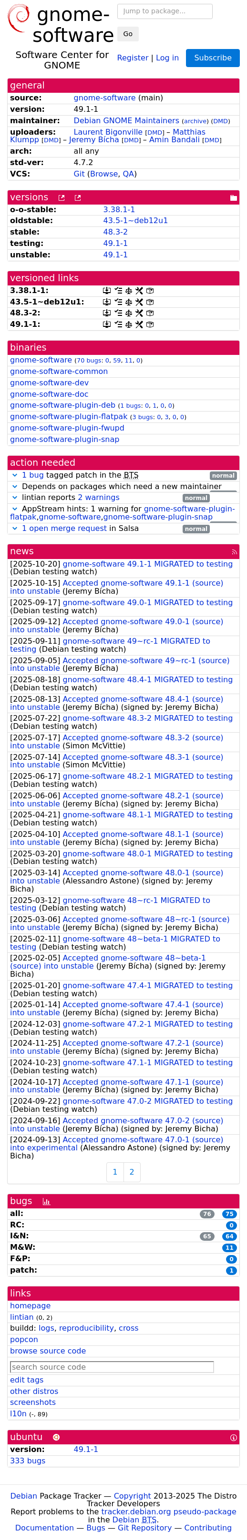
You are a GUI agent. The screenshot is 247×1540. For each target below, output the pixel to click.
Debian (24, 1496)
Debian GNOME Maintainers (126, 120)
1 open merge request (64, 528)
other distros (34, 1391)
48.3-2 (115, 231)
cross (128, 1328)
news (22, 551)
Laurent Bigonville (108, 132)
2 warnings (99, 497)
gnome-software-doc (49, 394)
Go (128, 34)
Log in (167, 57)
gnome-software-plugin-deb (62, 405)
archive (195, 121)
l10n (18, 1413)
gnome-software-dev (49, 382)
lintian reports (110, 498)
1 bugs (130, 405)
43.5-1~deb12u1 (135, 220)
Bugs (95, 1527)
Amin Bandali (174, 139)
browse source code (48, 1350)
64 (230, 1236)
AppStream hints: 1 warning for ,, (123, 513)
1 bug (33, 475)
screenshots (33, 1402)
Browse (104, 173)
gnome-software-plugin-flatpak (68, 416)
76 (207, 1214)
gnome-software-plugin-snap (64, 439)
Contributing (208, 1527)
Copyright (132, 1496)
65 (207, 1236)
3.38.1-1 (119, 209)
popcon (24, 1339)
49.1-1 (115, 243)
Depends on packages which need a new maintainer (123, 487)
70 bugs (89, 360)
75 (230, 1214)
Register (133, 57)
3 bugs (143, 417)
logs (46, 1328)
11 (129, 360)
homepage (30, 1305)
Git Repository (145, 1527)
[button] (14, 475)
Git (79, 173)
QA (128, 173)
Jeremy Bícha (94, 139)
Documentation (44, 1527)
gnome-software (105, 97)
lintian (22, 1317)
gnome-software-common (59, 371)
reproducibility (86, 1328)
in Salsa (110, 529)
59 (117, 360)
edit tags (26, 1379)
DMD (220, 121)
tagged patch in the (123, 475)
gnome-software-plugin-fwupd (67, 427)
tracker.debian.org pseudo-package (169, 1511)
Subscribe (213, 57)
